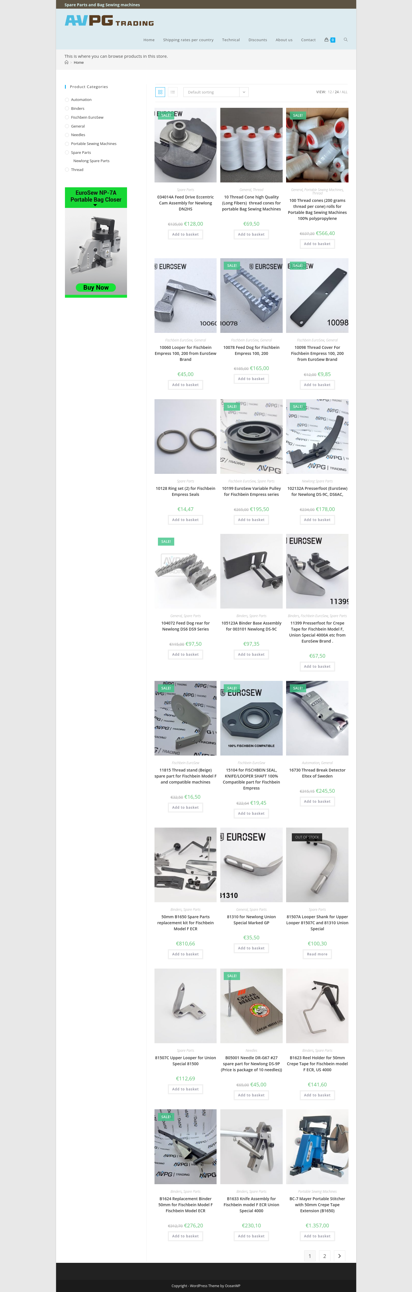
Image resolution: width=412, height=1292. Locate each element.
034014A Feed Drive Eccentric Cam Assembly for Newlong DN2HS (185, 203)
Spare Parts (185, 189)
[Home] (66, 62)
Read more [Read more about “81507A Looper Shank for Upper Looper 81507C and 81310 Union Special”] (317, 954)
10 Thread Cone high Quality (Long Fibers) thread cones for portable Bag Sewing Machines (251, 203)
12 (330, 92)
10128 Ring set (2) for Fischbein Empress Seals (185, 491)
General (245, 189)
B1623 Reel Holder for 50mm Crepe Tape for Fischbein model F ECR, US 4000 (317, 1063)
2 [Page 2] (324, 1256)
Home (79, 62)
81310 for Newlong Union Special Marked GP (251, 919)
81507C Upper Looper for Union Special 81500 (185, 1060)
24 (337, 92)
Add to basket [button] (185, 234)
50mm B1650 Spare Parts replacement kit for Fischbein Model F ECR (185, 922)
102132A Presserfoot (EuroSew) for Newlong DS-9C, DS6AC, (317, 491)
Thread (258, 189)
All (344, 92)
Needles (251, 1050)
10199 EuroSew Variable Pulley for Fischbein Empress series (251, 491)
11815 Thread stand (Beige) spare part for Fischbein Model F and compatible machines (185, 776)
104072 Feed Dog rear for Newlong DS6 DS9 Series (185, 626)
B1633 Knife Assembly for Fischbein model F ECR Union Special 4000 (251, 1204)
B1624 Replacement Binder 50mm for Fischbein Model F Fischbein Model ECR (185, 1204)
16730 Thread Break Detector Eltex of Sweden (317, 773)
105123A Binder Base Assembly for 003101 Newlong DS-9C (251, 626)
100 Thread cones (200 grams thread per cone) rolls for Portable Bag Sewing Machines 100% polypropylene (317, 209)
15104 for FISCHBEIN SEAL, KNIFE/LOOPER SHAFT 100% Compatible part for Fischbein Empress (251, 779)
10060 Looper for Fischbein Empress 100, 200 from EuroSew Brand (186, 353)
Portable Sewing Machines (323, 189)
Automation (311, 762)
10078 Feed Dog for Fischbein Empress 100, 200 (251, 350)
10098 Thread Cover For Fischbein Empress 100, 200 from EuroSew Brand (317, 353)
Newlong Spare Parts (317, 481)
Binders (241, 615)
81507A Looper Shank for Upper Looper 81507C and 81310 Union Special (317, 922)
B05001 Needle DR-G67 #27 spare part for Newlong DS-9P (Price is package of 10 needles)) (251, 1063)
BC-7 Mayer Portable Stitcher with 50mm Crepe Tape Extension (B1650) (317, 1204)
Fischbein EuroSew (179, 340)
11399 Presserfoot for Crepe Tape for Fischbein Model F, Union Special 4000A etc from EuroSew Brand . (317, 632)
